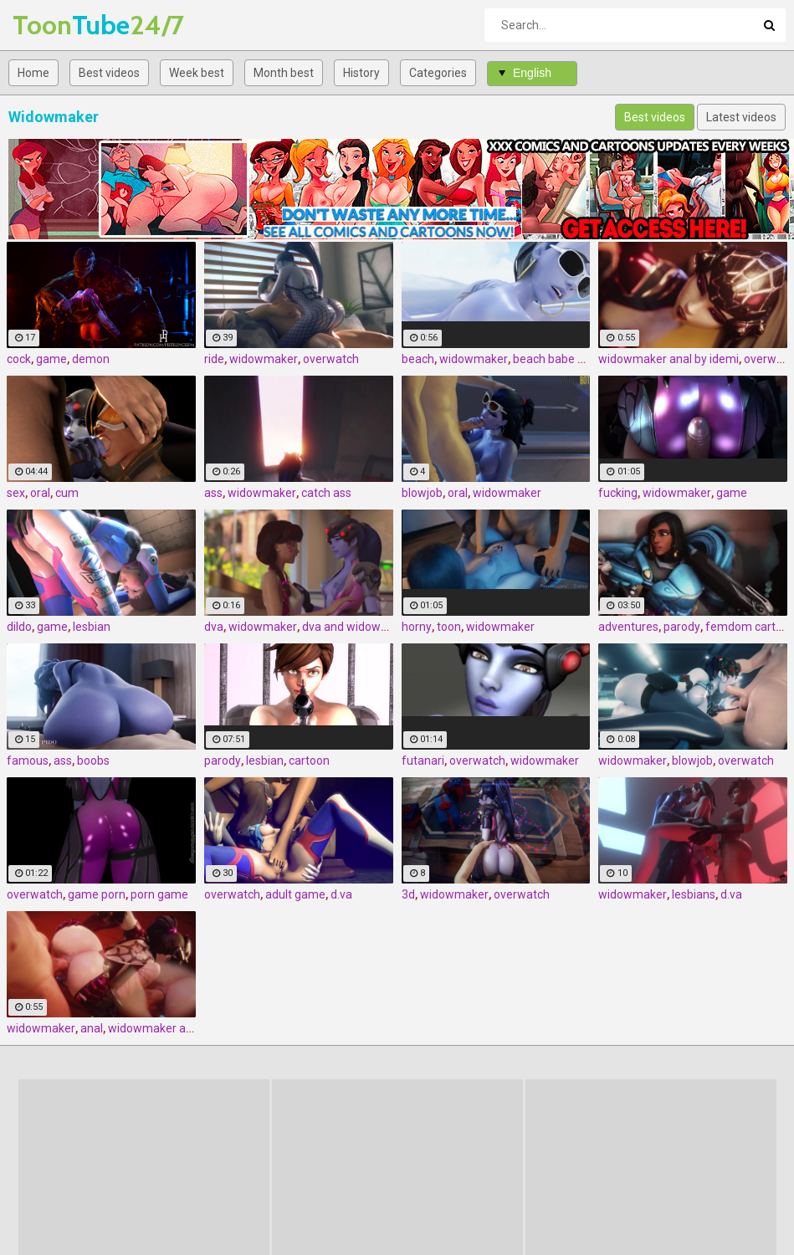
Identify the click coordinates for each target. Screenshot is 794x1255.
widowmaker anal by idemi (668, 359)
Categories (438, 72)
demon (91, 359)
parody (681, 626)
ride (214, 359)
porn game (159, 894)
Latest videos (741, 117)
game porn (97, 894)
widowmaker (263, 359)
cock (19, 359)
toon (449, 626)
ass (213, 492)
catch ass (326, 492)
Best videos (109, 72)
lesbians (693, 894)
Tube (56, 24)
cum (67, 492)
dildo (19, 626)
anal (91, 1028)
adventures (628, 626)
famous (28, 760)
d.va (341, 894)
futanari (423, 760)
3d (408, 894)
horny (417, 626)
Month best (284, 72)
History (361, 72)
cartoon (309, 760)
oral (40, 492)
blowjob (422, 492)
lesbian (91, 626)
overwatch (331, 359)
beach (418, 359)
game (51, 359)
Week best (196, 72)
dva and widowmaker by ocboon (387, 626)
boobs (93, 760)
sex (16, 492)
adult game (295, 894)
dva (213, 626)
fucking (618, 492)
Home (33, 72)
